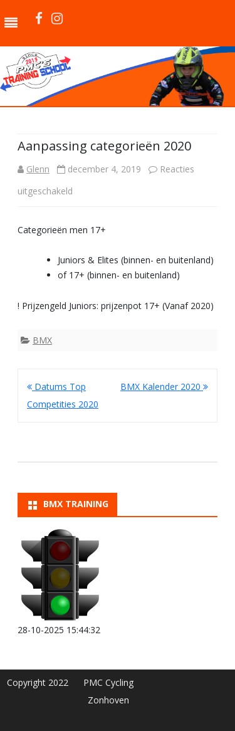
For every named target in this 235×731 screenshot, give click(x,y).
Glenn (38, 169)
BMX (42, 340)
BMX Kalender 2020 (164, 386)
